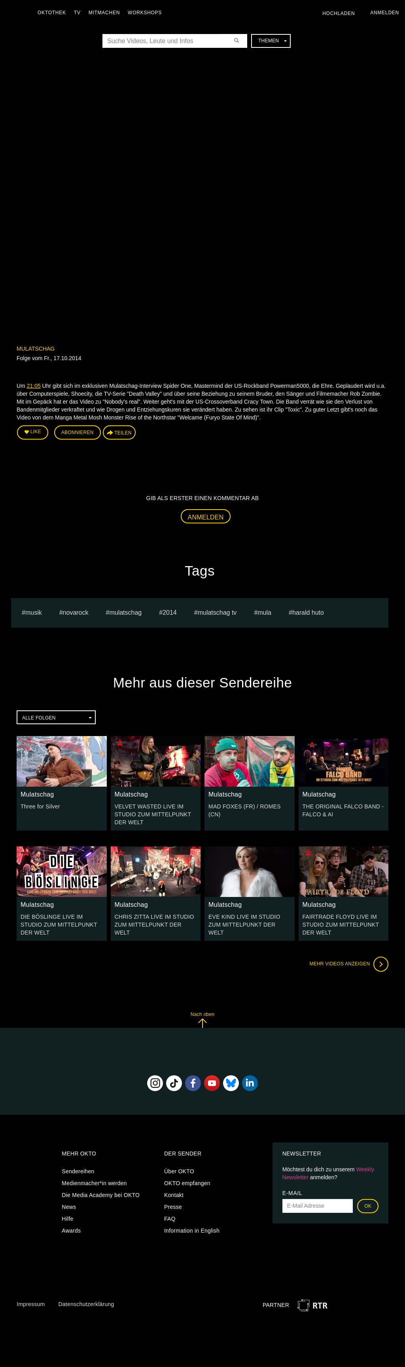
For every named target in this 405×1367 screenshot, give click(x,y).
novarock (76, 612)
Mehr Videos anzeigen (348, 964)
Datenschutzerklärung (86, 1304)
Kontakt (174, 1195)
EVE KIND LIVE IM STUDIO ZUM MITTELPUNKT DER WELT (244, 925)
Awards (71, 1230)
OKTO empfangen (187, 1183)
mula (264, 612)
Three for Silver (40, 806)
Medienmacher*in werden (94, 1183)
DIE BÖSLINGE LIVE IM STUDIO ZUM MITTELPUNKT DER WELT (59, 925)
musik (33, 612)
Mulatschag (36, 349)
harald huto (308, 612)
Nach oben (202, 1020)
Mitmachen (104, 12)
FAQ (170, 1219)
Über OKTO (179, 1171)
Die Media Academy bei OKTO (101, 1195)
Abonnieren (77, 432)
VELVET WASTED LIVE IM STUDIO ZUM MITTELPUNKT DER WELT (153, 814)
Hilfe (67, 1219)
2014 (170, 612)
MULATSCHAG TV (217, 612)
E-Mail (292, 1193)
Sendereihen (78, 1171)
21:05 (34, 386)
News (69, 1207)
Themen (272, 40)
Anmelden (206, 517)
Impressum (31, 1304)
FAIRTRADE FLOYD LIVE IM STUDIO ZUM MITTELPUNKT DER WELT (341, 925)
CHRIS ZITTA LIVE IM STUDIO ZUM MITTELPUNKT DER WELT (154, 925)
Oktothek (52, 12)
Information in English (192, 1230)
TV (77, 12)
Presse (173, 1207)
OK (367, 1206)
